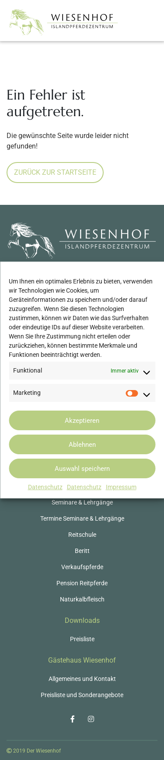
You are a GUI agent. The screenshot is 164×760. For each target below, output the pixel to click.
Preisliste (82, 639)
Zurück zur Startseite (55, 172)
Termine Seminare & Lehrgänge (82, 518)
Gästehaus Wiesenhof (82, 660)
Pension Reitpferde (82, 583)
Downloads (82, 620)
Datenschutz (45, 487)
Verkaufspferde (82, 566)
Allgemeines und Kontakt (82, 678)
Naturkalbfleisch (82, 599)
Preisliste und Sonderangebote (82, 694)
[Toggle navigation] (144, 22)
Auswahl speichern (82, 469)
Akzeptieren (82, 421)
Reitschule (82, 534)
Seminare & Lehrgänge (82, 502)
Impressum (121, 487)
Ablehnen (82, 445)
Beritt (82, 550)
